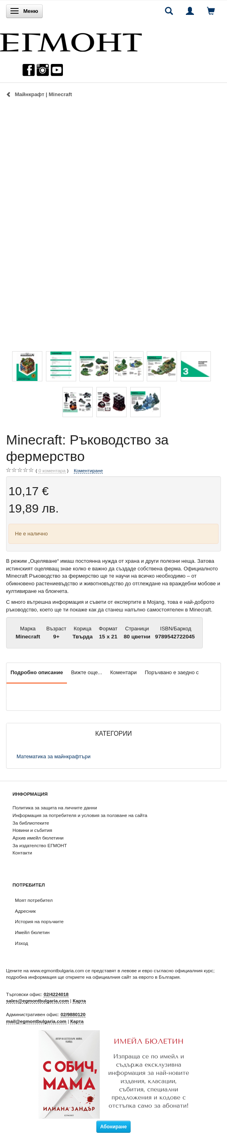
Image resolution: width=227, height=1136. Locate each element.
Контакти (22, 852)
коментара (51, 470)
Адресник (25, 911)
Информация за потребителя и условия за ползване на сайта (79, 815)
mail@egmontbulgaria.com (36, 1021)
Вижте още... (86, 672)
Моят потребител (33, 900)
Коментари (123, 672)
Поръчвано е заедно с (172, 672)
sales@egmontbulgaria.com (37, 1000)
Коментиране (88, 470)
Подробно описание (36, 672)
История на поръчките (39, 921)
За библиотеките (30, 822)
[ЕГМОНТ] (71, 40)
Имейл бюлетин (32, 932)
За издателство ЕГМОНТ (39, 845)
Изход (21, 943)
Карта (79, 1000)
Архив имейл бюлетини (38, 837)
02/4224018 (56, 994)
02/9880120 (72, 1014)
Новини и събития (32, 830)
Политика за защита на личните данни (54, 807)
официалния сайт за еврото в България (135, 977)
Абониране (113, 1127)
